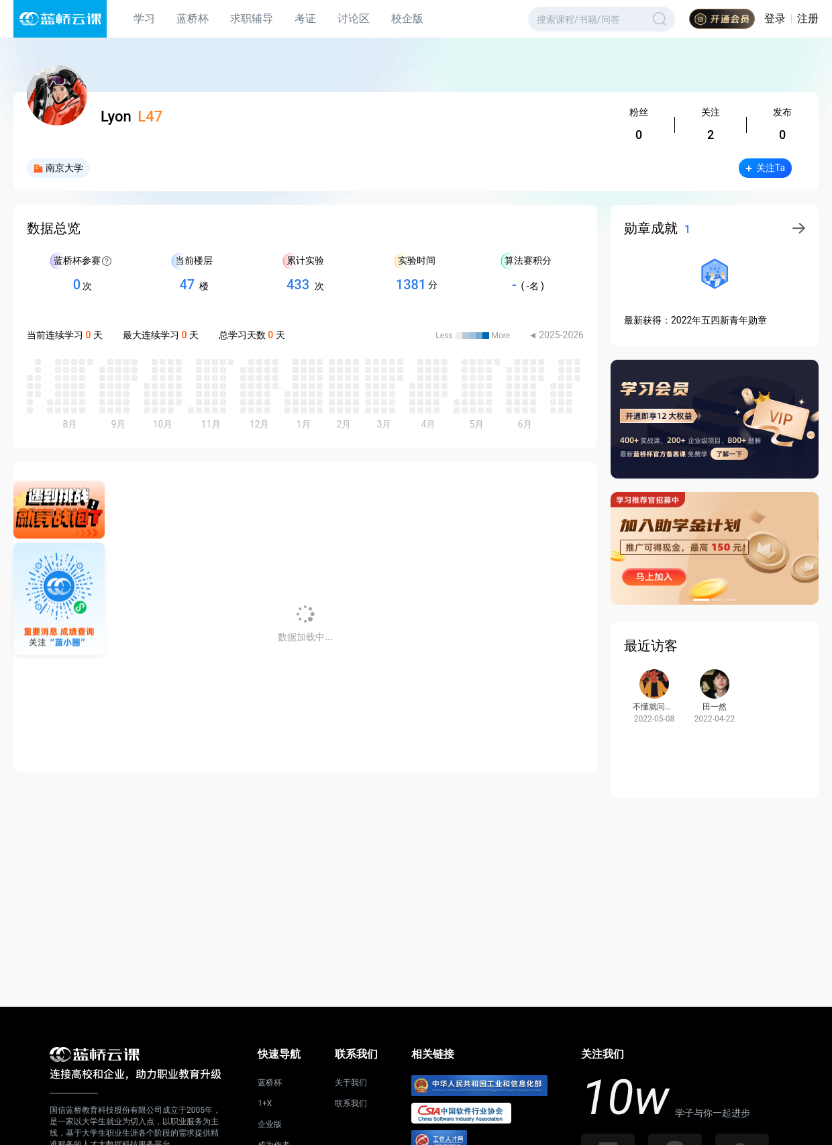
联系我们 (351, 1103)
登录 (775, 18)
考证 (305, 18)
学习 (144, 18)
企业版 (270, 1124)
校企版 (407, 18)
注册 (808, 18)
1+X (265, 1103)
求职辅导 (251, 18)
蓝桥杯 (192, 18)
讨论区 (353, 18)
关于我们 (351, 1082)
